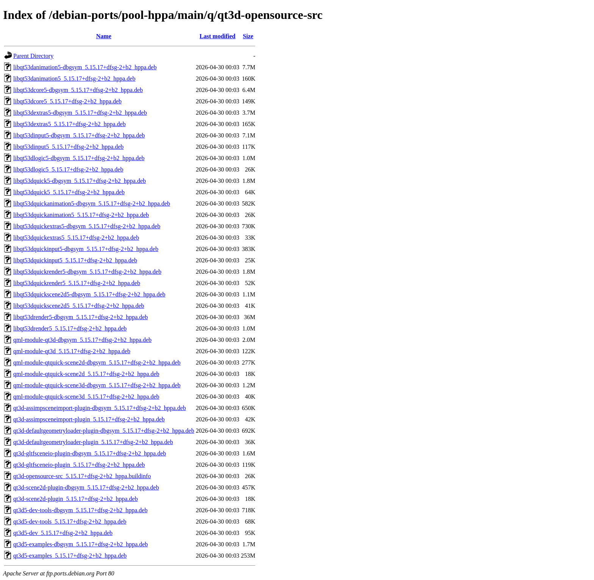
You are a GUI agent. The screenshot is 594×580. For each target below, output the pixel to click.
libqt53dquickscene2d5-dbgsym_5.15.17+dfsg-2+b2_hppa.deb (89, 294)
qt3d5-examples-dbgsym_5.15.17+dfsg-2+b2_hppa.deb (80, 544)
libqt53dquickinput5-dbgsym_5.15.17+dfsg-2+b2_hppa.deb (85, 249)
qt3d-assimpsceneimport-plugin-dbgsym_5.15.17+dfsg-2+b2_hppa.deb (99, 408)
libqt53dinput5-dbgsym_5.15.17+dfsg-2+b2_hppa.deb (79, 135)
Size (248, 36)
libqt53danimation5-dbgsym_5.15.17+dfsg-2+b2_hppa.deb (84, 67)
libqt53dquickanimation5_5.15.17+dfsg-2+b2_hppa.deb (81, 215)
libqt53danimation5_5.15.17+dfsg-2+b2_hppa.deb (74, 78)
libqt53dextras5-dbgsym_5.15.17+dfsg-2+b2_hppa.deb (80, 112)
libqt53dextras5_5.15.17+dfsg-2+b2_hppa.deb (69, 124)
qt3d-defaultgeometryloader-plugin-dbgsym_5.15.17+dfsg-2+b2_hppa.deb (103, 430)
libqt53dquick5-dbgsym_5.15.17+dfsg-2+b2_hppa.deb (79, 181)
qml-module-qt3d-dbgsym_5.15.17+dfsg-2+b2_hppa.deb (82, 340)
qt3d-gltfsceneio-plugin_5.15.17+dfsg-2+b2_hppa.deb (79, 465)
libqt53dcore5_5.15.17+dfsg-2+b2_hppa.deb (67, 101)
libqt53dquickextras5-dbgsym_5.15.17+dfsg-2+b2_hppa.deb (86, 226)
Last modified (218, 36)
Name (103, 36)
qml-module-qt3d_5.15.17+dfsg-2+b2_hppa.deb (71, 351)
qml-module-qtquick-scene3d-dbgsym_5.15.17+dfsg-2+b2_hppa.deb (97, 385)
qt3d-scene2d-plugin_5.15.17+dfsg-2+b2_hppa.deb (75, 499)
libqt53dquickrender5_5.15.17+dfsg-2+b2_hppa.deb (76, 283)
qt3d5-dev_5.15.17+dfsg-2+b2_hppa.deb (63, 533)
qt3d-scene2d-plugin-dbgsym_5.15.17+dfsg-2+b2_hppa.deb (86, 487)
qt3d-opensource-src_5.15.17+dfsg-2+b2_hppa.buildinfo (82, 476)
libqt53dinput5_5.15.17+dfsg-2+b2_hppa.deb (68, 146)
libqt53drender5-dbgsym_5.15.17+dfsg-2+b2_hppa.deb (80, 317)
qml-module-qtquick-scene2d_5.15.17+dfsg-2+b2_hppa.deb (86, 374)
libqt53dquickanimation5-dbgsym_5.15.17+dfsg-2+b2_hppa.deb (91, 203)
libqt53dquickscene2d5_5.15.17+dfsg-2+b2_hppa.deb (78, 305)
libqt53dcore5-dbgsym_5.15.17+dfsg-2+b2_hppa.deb (78, 90)
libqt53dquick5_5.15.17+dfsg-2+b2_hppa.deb (69, 192)
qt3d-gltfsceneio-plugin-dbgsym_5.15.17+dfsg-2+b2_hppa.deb (89, 453)
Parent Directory (33, 56)
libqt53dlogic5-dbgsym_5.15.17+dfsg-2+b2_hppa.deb (78, 158)
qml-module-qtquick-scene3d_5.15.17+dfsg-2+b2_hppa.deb (86, 396)
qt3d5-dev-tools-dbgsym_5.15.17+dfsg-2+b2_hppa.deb (80, 510)
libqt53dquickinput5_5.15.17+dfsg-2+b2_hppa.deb (75, 260)
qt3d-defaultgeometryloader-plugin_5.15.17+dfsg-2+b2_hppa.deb (93, 442)
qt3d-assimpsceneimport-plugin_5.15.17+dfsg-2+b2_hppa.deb (89, 419)
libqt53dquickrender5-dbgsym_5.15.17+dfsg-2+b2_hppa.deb (87, 271)
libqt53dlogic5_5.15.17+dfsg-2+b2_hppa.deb (68, 169)
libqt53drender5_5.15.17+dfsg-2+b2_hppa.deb (70, 328)
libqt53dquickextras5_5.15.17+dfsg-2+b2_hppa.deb (76, 237)
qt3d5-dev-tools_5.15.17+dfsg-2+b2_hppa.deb (69, 521)
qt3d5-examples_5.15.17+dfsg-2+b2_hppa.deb (70, 555)
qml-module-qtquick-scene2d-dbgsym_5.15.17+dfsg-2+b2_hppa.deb (97, 362)
